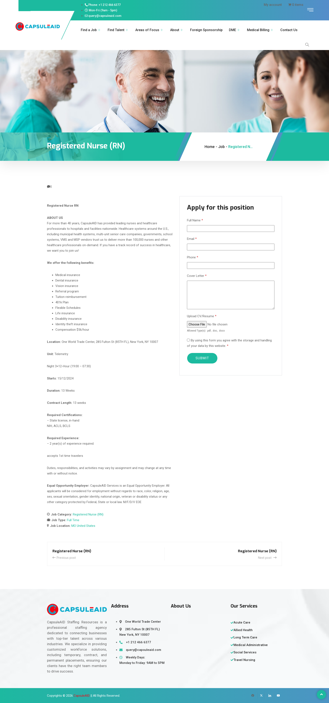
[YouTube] (278, 695)
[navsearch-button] (307, 45)
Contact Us (289, 30)
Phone (192, 257)
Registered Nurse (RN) (88, 514)
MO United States (83, 526)
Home (210, 146)
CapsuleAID (82, 696)
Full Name (195, 220)
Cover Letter (196, 276)
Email (192, 239)
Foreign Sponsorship (206, 30)
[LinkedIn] (269, 695)
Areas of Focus (149, 30)
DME (235, 30)
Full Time (73, 520)
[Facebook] (252, 695)
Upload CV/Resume (201, 316)
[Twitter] (261, 695)
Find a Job (91, 30)
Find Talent (118, 30)
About (177, 30)
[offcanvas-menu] (310, 10)
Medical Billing (260, 30)
